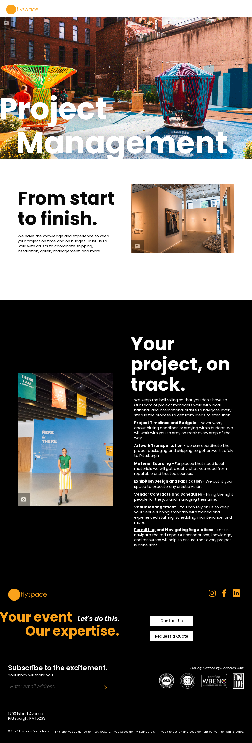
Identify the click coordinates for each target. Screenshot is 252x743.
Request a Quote (171, 636)
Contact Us (171, 620)
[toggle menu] (242, 9)
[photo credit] (6, 23)
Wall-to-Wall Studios (228, 732)
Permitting (145, 529)
